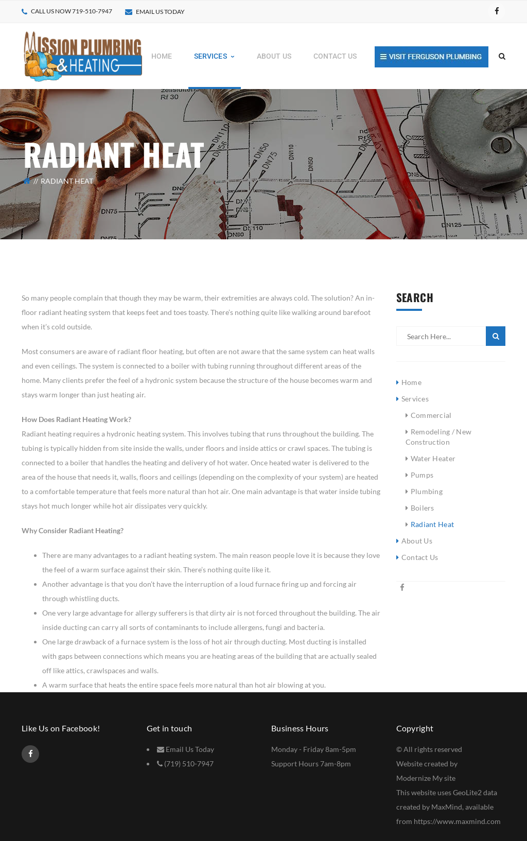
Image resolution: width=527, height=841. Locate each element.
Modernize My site (425, 778)
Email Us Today (190, 749)
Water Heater (433, 458)
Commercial (431, 415)
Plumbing (427, 491)
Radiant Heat (432, 524)
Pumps (422, 474)
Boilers (422, 507)
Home (411, 382)
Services (415, 398)
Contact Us (419, 557)
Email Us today (160, 11)
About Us (416, 540)
